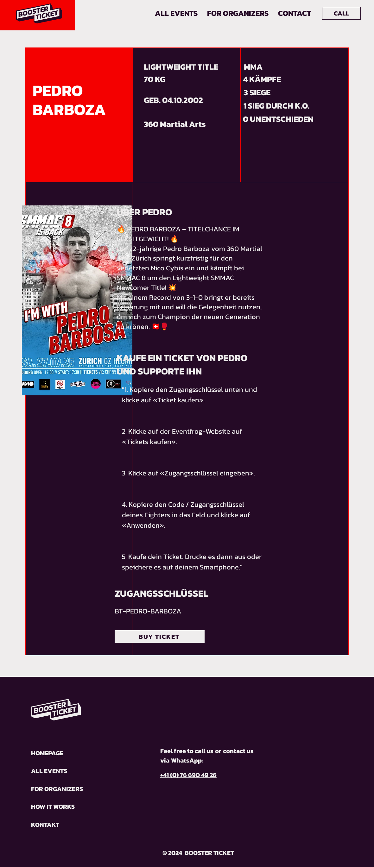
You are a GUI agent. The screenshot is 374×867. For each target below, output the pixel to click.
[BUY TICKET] (160, 636)
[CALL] (341, 13)
